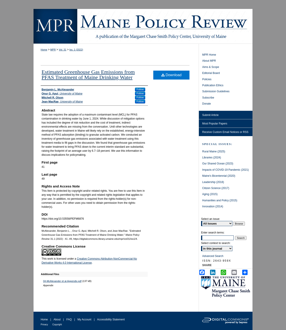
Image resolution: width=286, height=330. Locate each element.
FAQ (69, 319)
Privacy (44, 324)
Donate (206, 103)
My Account (84, 319)
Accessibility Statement (111, 319)
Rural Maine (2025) (213, 151)
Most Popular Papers (214, 123)
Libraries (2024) (211, 157)
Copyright (57, 324)
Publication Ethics (212, 85)
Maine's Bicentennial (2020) (218, 175)
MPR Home (209, 54)
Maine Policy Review (143, 26)
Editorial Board (211, 73)
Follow (140, 89)
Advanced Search (212, 256)
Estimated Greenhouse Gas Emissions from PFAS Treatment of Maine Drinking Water (88, 74)
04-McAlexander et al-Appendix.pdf (62, 281)
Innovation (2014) (212, 206)
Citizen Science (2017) (215, 188)
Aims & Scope (210, 67)
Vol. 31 (62, 49)
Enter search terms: (213, 232)
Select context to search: (215, 243)
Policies (206, 79)
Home (44, 49)
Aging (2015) (210, 194)
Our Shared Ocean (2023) (217, 163)
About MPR (209, 60)
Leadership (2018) (213, 182)
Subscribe (208, 97)
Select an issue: (210, 219)
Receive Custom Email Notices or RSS (225, 132)
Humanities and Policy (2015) (219, 200)
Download (171, 75)
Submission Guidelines (215, 91)
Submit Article (210, 115)
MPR (53, 49)
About (57, 319)
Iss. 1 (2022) (76, 49)
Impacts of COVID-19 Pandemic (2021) (225, 169)
